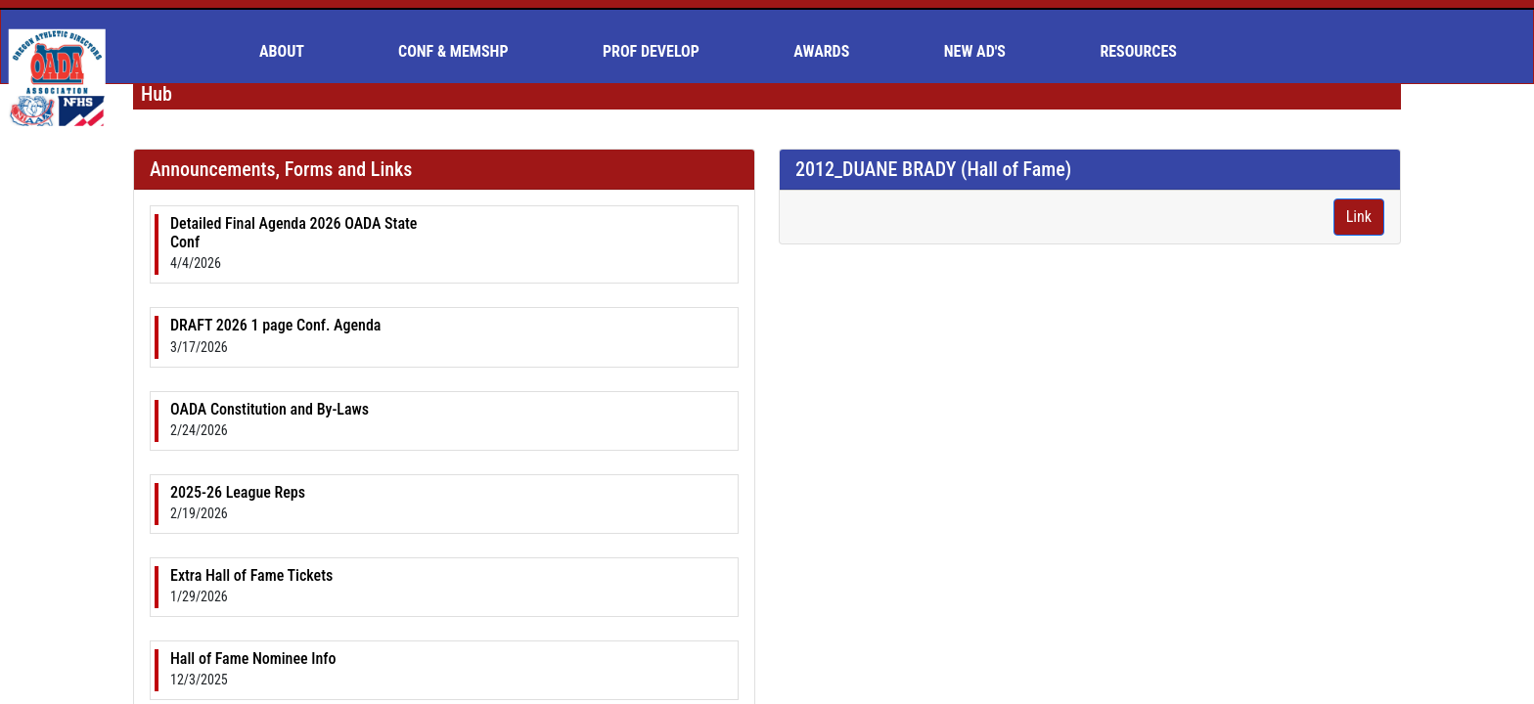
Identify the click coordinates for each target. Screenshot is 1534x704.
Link (1359, 216)
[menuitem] (289, 52)
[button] (289, 52)
